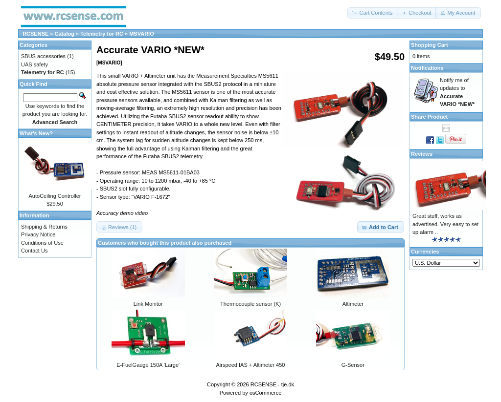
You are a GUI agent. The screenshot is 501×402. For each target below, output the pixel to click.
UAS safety (34, 64)
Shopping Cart (429, 45)
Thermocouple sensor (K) (250, 304)
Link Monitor (148, 304)
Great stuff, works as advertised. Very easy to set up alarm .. (445, 224)
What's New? (36, 133)
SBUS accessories (43, 56)
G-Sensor (353, 365)
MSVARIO (141, 34)
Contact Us (34, 251)
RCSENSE (35, 34)
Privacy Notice (38, 234)
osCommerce (265, 393)
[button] (372, 13)
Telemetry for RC (101, 34)
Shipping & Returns (44, 227)
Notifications (427, 68)
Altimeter (353, 304)
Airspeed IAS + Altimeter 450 (250, 365)
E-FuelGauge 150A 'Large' (148, 365)
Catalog (64, 34)
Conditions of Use (42, 243)
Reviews (422, 154)
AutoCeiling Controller (55, 196)
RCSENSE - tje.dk (272, 384)
